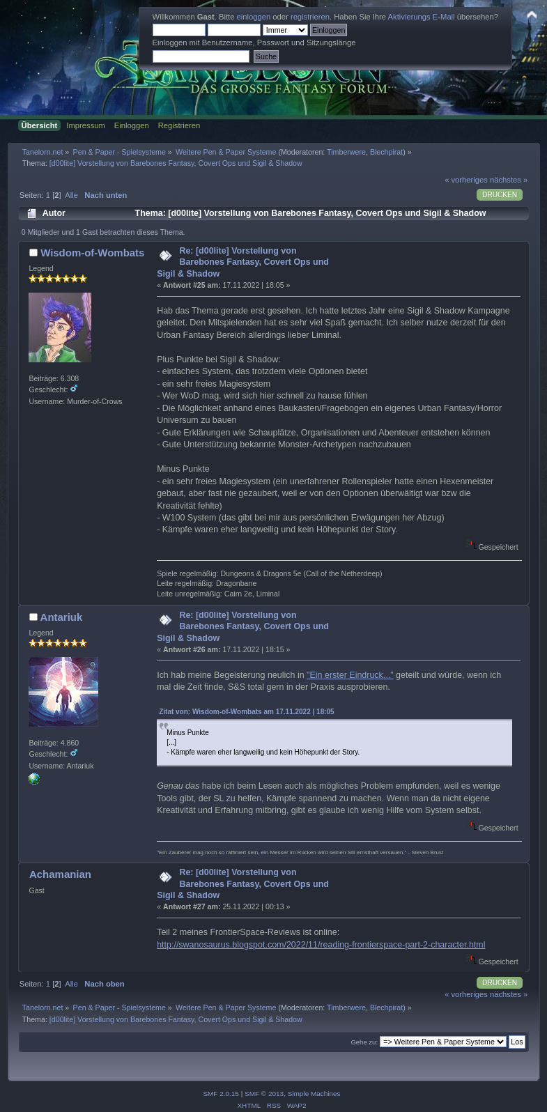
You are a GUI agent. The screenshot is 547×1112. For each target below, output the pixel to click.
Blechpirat (386, 152)
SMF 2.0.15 (221, 1093)
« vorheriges (466, 180)
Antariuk (61, 617)
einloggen (254, 17)
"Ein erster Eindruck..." (350, 675)
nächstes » (508, 180)
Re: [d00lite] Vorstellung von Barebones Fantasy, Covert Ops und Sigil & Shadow (243, 262)
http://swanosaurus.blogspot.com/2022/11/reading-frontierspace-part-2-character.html (321, 945)
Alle (71, 195)
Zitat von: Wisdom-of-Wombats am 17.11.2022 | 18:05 (246, 712)
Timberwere (346, 152)
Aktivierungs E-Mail (421, 17)
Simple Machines (314, 1093)
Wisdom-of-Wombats (92, 252)
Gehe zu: (364, 1042)
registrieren (310, 17)
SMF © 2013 (264, 1093)
